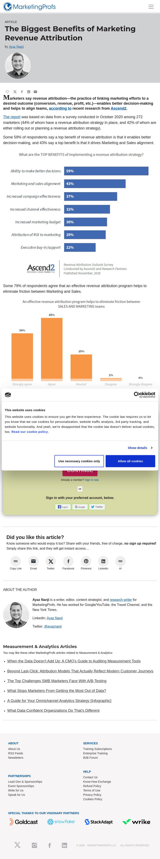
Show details (137, 448)
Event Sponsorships (21, 786)
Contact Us (90, 777)
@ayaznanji (53, 626)
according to (60, 108)
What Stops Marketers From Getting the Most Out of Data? (56, 691)
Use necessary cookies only (79, 461)
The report (11, 117)
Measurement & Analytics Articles (40, 646)
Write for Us (16, 790)
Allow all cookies (130, 461)
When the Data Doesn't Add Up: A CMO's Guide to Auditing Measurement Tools (73, 661)
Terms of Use (91, 790)
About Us (14, 749)
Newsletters (15, 757)
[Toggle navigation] (151, 7)
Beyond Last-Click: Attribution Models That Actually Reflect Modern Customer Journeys (80, 671)
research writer (121, 600)
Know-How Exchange (97, 781)
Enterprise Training (95, 753)
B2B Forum (90, 757)
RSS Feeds (15, 753)
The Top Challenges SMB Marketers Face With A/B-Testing (56, 681)
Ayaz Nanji (16, 46)
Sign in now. (92, 479)
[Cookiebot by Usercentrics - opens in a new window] (137, 395)
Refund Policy (92, 786)
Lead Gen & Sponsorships (25, 781)
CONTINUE (80, 470)
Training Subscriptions (97, 749)
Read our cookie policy (29, 431)
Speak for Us (16, 794)
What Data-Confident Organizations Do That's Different (53, 710)
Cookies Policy (92, 799)
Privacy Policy (92, 794)
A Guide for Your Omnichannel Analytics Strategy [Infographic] (59, 701)
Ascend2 (118, 108)
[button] (63, 506)
